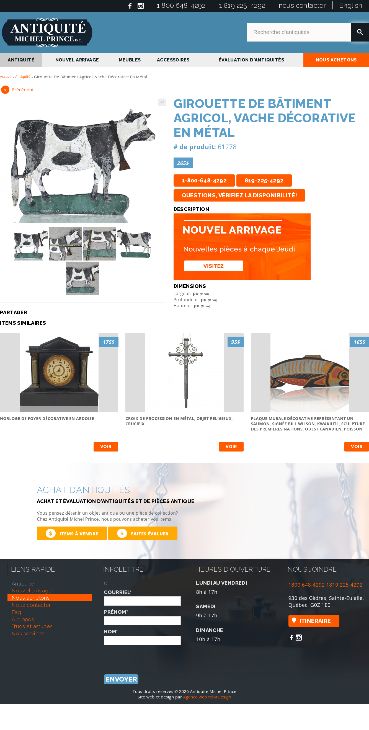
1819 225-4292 (344, 584)
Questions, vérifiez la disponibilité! (239, 195)
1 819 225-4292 (242, 5)
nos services (28, 633)
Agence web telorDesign (207, 697)
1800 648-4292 (306, 584)
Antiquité (22, 76)
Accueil (6, 76)
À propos (23, 619)
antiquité (21, 60)
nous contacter (302, 5)
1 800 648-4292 (181, 5)
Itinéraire (315, 621)
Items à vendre (72, 533)
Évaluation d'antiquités (251, 60)
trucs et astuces (32, 626)
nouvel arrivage (77, 60)
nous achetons (336, 60)
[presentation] (146, 656)
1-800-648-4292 (204, 180)
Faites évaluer (143, 533)
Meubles (130, 60)
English (350, 5)
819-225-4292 (264, 180)
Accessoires (173, 60)
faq (16, 612)
